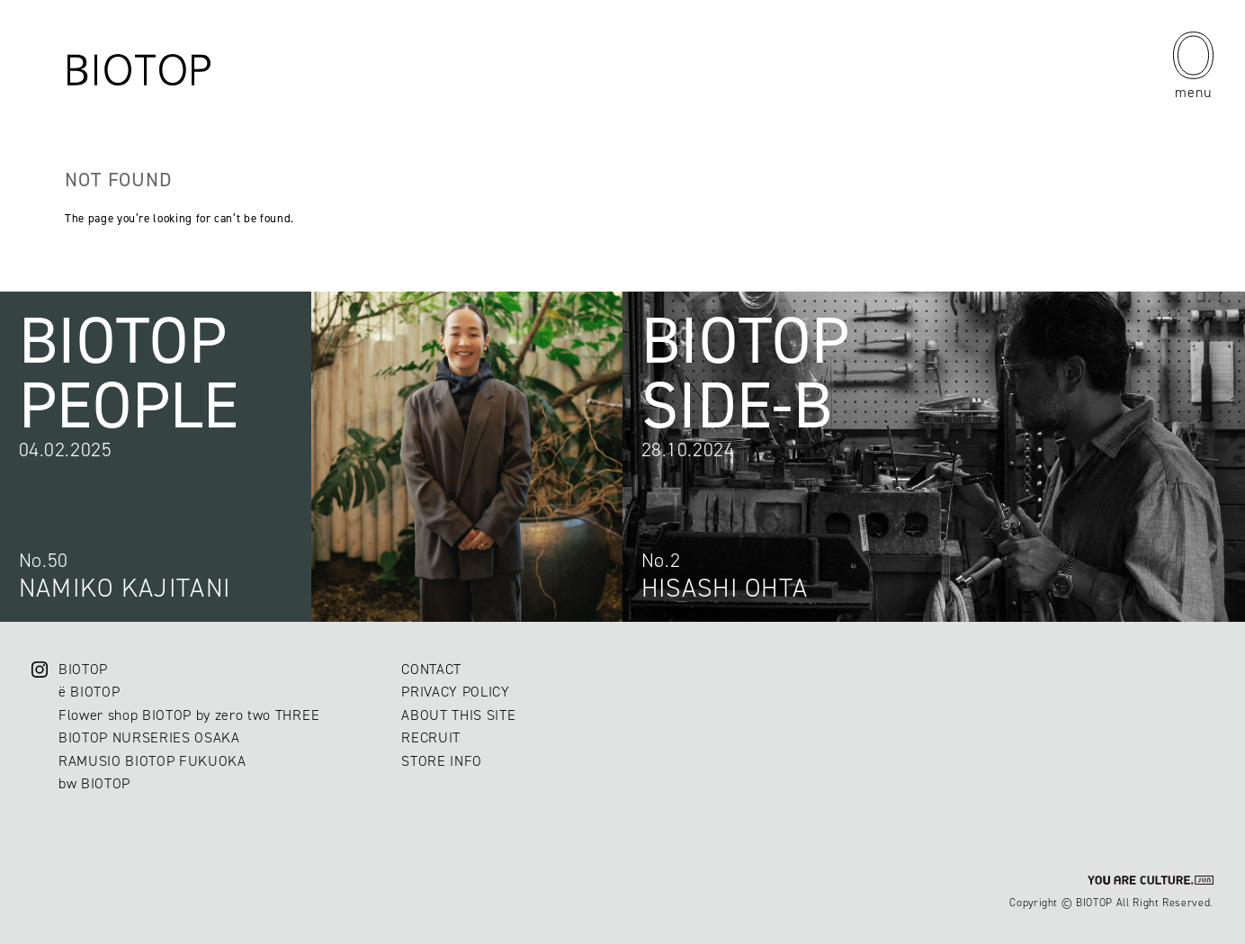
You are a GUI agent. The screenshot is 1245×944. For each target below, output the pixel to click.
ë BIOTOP (89, 691)
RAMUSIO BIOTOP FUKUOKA (152, 760)
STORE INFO (441, 760)
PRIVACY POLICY (455, 691)
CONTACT (431, 669)
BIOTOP (83, 669)
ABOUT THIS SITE (458, 715)
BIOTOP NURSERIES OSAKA (149, 737)
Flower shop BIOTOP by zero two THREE (188, 715)
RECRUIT (431, 737)
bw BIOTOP (94, 783)
